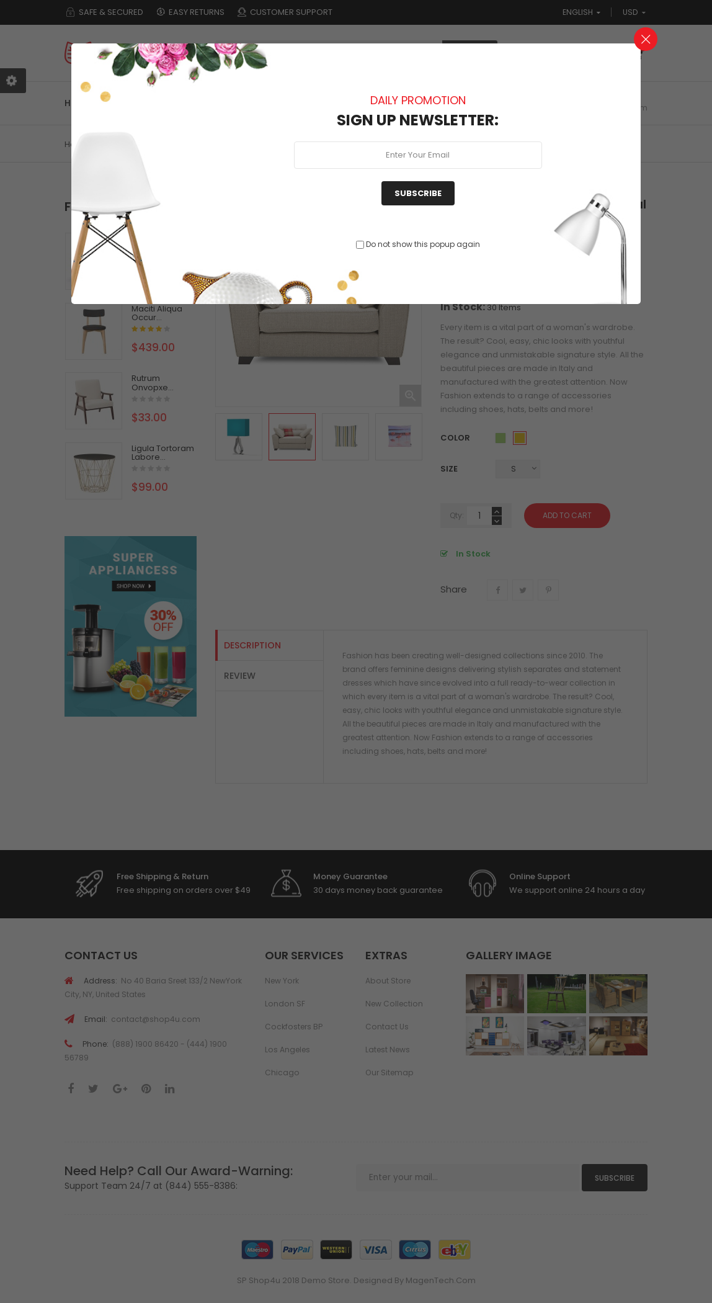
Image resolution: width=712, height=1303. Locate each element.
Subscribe (418, 193)
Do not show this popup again (423, 244)
